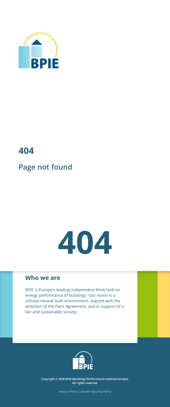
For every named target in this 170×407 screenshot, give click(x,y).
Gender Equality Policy (96, 391)
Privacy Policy (68, 391)
